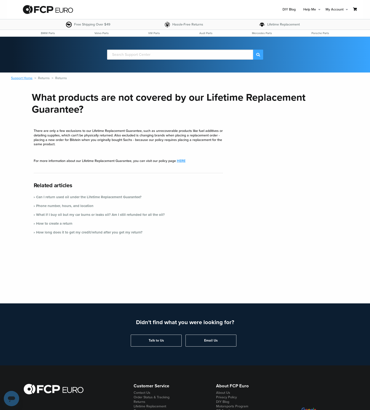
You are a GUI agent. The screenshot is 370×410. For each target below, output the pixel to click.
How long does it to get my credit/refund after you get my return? (89, 232)
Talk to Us (156, 340)
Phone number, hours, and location (64, 206)
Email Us (211, 340)
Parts (48, 33)
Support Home (22, 78)
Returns (44, 78)
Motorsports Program (232, 406)
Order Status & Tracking (151, 397)
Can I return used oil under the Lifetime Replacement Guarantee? (88, 197)
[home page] (48, 9)
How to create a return (54, 223)
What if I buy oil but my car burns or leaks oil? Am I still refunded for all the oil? (100, 215)
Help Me (309, 9)
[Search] (180, 55)
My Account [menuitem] (334, 9)
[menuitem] (289, 9)
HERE (181, 161)
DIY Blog (289, 9)
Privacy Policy (226, 397)
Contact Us (142, 393)
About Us (223, 393)
